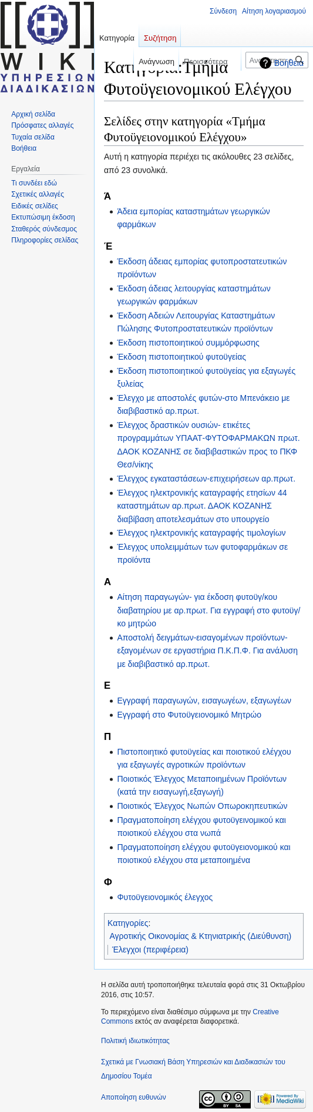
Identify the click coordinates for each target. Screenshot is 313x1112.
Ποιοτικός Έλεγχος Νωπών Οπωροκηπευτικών (202, 806)
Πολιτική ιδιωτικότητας (135, 1041)
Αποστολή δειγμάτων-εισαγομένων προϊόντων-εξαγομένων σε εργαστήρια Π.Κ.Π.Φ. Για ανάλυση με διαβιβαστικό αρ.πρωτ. (207, 651)
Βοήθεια (289, 63)
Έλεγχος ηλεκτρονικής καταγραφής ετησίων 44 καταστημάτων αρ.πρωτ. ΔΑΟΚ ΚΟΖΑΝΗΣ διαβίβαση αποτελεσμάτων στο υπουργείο (202, 506)
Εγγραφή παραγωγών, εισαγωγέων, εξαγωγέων (204, 700)
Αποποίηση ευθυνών (133, 1097)
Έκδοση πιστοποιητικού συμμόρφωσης (188, 342)
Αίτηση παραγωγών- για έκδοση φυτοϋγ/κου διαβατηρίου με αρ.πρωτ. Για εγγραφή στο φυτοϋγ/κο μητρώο (208, 610)
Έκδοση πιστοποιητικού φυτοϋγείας (181, 356)
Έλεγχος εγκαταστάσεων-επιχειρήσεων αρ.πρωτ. (206, 478)
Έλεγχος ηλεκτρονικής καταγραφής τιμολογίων (201, 532)
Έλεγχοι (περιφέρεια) (150, 949)
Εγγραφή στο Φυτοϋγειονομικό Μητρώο (189, 714)
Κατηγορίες (127, 923)
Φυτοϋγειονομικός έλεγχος (165, 897)
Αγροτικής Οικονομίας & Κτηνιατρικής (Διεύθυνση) (201, 936)
